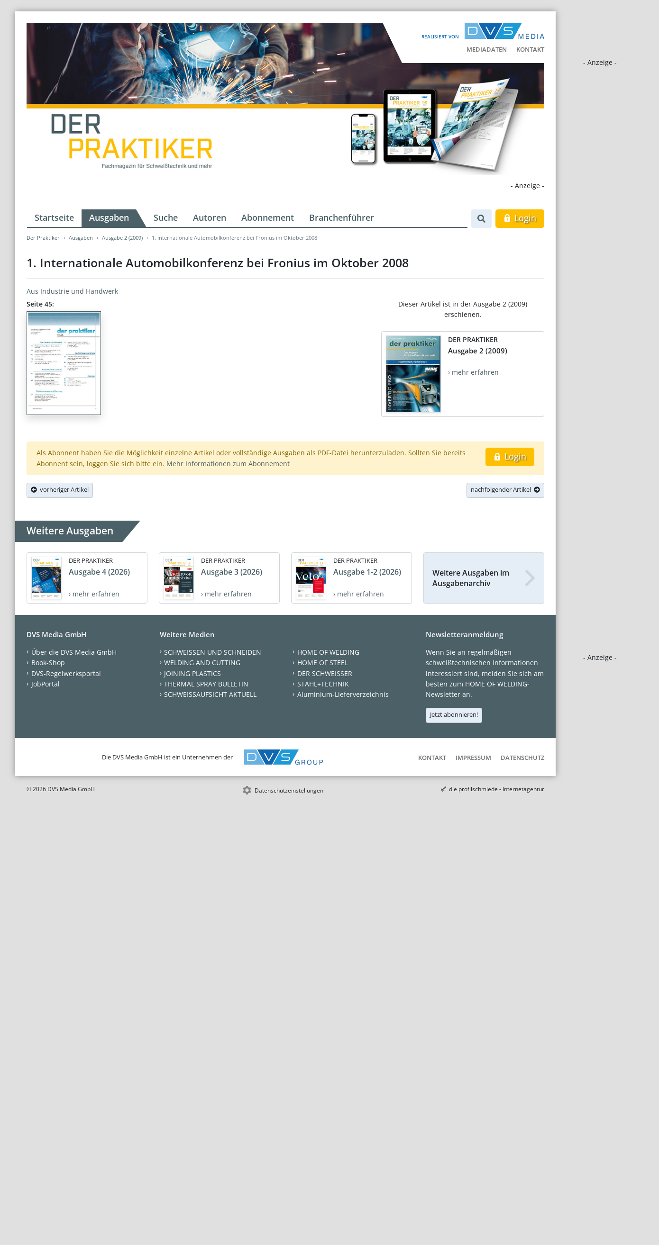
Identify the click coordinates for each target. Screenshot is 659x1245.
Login (519, 218)
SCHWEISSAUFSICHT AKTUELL (210, 694)
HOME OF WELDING (328, 652)
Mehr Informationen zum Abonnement (228, 463)
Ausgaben (109, 217)
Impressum (473, 757)
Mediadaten (487, 49)
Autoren (209, 217)
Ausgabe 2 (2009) (122, 237)
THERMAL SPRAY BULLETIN (206, 683)
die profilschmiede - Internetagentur (496, 789)
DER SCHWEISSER (324, 673)
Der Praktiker (43, 237)
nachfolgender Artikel (505, 489)
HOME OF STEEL (322, 662)
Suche (166, 217)
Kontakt (530, 49)
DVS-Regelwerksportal (66, 673)
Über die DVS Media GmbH (74, 652)
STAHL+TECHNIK (323, 683)
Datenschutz (522, 757)
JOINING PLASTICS (192, 673)
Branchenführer (341, 217)
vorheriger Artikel (60, 489)
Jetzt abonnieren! (454, 714)
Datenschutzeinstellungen (289, 790)
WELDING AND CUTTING (202, 662)
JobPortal (45, 683)
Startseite (54, 217)
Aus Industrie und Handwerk (72, 291)
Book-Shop (48, 662)
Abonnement (267, 217)
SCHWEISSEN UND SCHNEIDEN (212, 652)
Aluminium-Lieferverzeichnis (343, 694)
